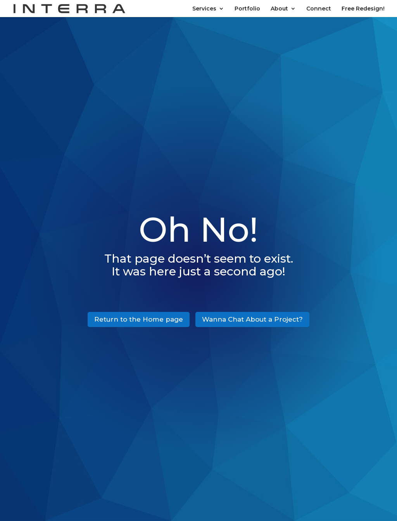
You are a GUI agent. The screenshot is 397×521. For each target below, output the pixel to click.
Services (204, 9)
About (279, 9)
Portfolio (247, 9)
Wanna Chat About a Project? (252, 319)
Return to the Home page (138, 319)
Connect (318, 9)
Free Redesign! (363, 9)
